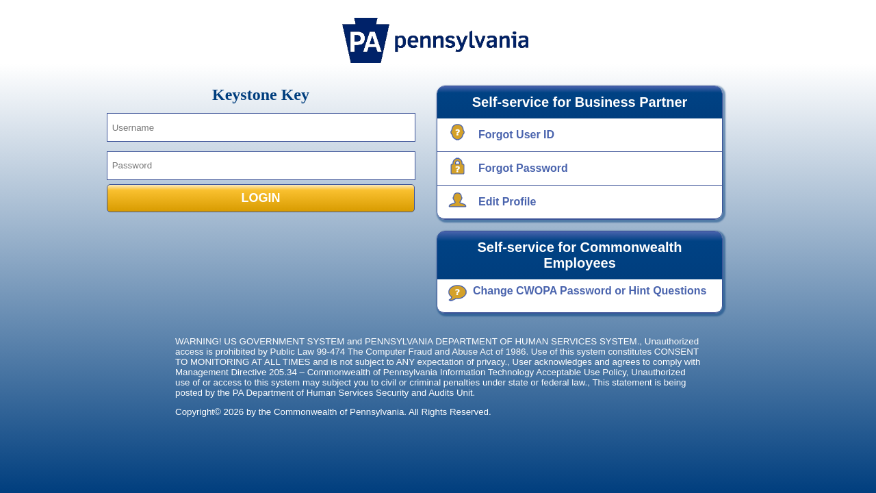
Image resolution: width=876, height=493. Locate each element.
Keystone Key (260, 94)
